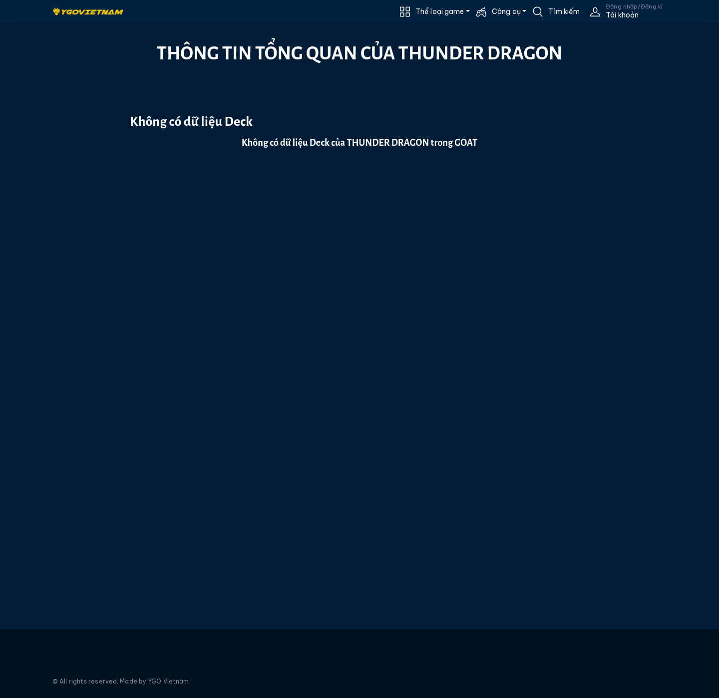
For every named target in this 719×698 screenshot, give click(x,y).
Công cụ (506, 11)
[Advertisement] (53, 203)
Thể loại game (439, 11)
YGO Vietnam (168, 681)
